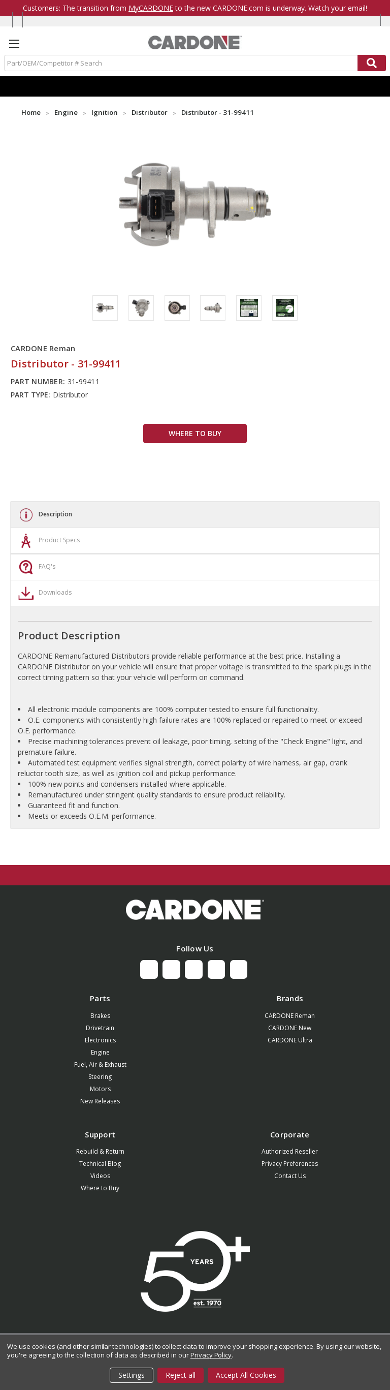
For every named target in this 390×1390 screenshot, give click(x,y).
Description (44, 515)
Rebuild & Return (100, 1151)
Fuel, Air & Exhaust (100, 1064)
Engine (100, 1052)
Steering (100, 1076)
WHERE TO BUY (195, 433)
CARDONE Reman (290, 1015)
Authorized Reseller (290, 1151)
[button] (195, 910)
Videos (100, 1175)
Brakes (100, 1015)
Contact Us (290, 1175)
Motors (100, 1089)
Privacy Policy (211, 1355)
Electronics (100, 1040)
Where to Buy (100, 1188)
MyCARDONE (150, 8)
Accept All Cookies (246, 1375)
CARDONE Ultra (290, 1040)
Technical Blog (100, 1163)
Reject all (181, 1375)
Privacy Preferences (290, 1163)
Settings (131, 1375)
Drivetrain (100, 1028)
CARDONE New (289, 1028)
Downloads (44, 593)
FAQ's (35, 567)
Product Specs (48, 541)
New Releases (100, 1101)
